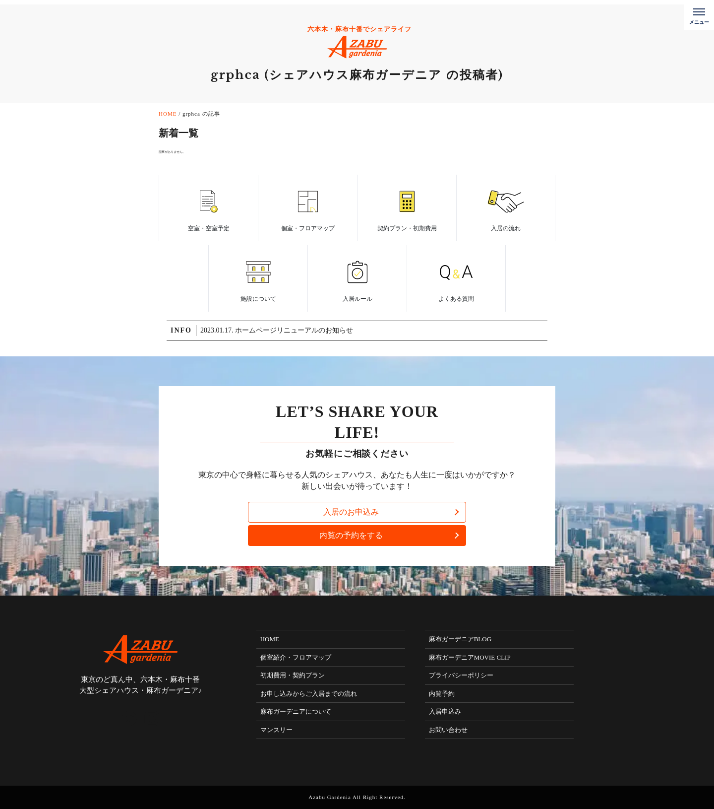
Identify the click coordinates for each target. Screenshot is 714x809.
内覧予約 (442, 693)
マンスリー (276, 730)
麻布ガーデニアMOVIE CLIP (470, 657)
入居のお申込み (351, 512)
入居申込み (445, 711)
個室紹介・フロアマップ (295, 657)
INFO (181, 330)
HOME (269, 639)
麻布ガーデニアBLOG (460, 639)
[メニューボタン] (699, 15)
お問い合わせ (448, 730)
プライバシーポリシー (461, 675)
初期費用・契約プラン (292, 675)
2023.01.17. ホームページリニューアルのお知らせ (276, 330)
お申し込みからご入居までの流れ (308, 693)
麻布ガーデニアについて (295, 711)
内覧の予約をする (351, 535)
